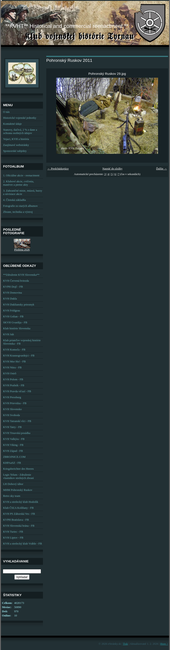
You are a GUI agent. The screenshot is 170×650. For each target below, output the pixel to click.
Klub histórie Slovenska (16, 328)
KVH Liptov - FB (13, 537)
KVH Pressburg (12, 397)
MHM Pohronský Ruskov (17, 490)
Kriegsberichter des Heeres (18, 468)
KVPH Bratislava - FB (16, 519)
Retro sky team (11, 495)
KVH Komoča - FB (14, 349)
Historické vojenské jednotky (19, 117)
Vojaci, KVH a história (16, 139)
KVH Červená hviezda (16, 280)
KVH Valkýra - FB (14, 439)
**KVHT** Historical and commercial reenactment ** (66, 26)
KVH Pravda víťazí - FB (17, 391)
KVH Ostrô (9, 373)
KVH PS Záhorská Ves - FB (19, 513)
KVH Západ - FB (13, 450)
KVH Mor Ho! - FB (14, 361)
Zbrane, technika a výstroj (18, 211)
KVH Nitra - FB (12, 367)
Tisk (125, 643)
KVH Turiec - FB (13, 531)
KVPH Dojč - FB (13, 286)
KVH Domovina (12, 292)
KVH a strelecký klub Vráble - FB (22, 543)
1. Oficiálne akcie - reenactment (21, 175)
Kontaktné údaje (12, 123)
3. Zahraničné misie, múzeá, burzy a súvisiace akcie (22, 192)
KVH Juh (8, 334)
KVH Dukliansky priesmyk (18, 304)
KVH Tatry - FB (12, 427)
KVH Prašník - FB (13, 385)
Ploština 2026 (22, 249)
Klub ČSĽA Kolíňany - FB (18, 507)
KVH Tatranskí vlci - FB (17, 421)
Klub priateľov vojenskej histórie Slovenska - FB (22, 342)
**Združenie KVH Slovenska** (21, 274)
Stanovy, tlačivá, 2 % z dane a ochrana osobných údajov (20, 131)
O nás (6, 111)
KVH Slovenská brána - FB (18, 525)
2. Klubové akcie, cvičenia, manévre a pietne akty (18, 183)
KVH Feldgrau (11, 310)
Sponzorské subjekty (15, 151)
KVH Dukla (10, 298)
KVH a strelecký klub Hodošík (20, 501)
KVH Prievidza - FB (15, 403)
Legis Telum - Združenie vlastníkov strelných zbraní (18, 476)
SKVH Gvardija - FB (15, 322)
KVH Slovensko (12, 409)
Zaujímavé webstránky (16, 145)
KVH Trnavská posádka (16, 433)
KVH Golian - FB (13, 316)
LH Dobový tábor (13, 484)
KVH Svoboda (11, 415)
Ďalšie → (161, 168)
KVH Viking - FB (13, 445)
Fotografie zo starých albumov (20, 205)
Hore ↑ (164, 643)
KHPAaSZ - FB (12, 462)
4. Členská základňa (14, 200)
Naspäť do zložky (112, 168)
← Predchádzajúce (58, 168)
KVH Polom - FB (13, 379)
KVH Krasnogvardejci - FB (19, 355)
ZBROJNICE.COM (14, 456)
